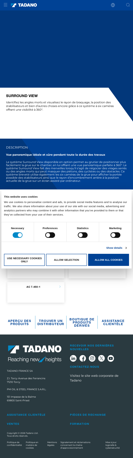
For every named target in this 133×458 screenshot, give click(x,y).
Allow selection (66, 259)
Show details (114, 247)
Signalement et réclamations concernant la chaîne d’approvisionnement (75, 445)
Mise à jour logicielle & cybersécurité (112, 445)
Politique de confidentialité (14, 443)
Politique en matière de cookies (32, 445)
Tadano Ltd (32, 433)
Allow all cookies (109, 259)
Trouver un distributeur (50, 322)
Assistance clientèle (113, 322)
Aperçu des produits (19, 322)
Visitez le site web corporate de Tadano (94, 378)
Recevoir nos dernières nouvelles (92, 347)
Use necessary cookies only (24, 260)
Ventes (13, 423)
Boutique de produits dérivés (82, 322)
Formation (79, 423)
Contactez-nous (84, 366)
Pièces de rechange (88, 414)
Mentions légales (52, 443)
